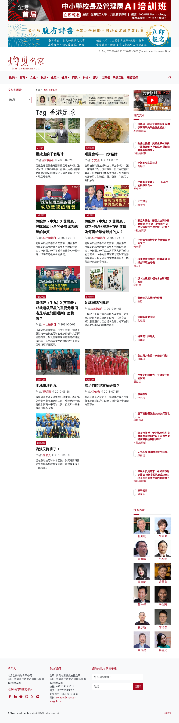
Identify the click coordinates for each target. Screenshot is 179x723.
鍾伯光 (95, 391)
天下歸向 (158, 201)
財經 (43, 77)
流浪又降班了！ (48, 449)
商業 (75, 77)
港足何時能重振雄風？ (102, 386)
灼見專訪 (41, 215)
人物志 (40, 148)
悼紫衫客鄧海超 (161, 317)
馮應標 (156, 169)
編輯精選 (48, 160)
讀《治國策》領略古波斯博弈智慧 (161, 281)
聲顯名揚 (41, 379)
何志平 (156, 249)
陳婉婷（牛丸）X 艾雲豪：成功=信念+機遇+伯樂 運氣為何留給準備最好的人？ (105, 226)
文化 (33, 77)
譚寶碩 (156, 458)
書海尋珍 (90, 296)
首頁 (38, 90)
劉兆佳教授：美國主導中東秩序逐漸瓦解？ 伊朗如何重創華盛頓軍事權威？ (161, 150)
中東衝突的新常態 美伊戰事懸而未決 (161, 243)
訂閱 (138, 686)
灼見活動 (118, 77)
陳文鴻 (156, 204)
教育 (22, 77)
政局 (12, 77)
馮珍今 (156, 191)
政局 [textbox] (12, 99)
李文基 (95, 160)
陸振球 (156, 288)
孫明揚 (46, 391)
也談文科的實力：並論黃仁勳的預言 (161, 378)
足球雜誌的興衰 (97, 303)
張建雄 (156, 339)
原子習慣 (158, 490)
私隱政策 (167, 713)
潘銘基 (156, 384)
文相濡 (156, 320)
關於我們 (132, 77)
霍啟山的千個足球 (50, 154)
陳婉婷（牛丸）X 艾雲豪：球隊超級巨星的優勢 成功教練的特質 (57, 226)
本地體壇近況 (46, 386)
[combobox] (19, 100)
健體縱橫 (90, 379)
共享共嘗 (90, 148)
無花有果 (158, 394)
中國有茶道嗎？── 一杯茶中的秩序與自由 (161, 185)
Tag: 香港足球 (50, 90)
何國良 (156, 494)
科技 (85, 77)
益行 (155, 304)
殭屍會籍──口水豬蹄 (101, 154)
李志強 (156, 397)
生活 (54, 77)
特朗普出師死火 (161, 336)
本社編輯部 (49, 238)
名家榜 (106, 77)
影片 (96, 77)
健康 (64, 77)
